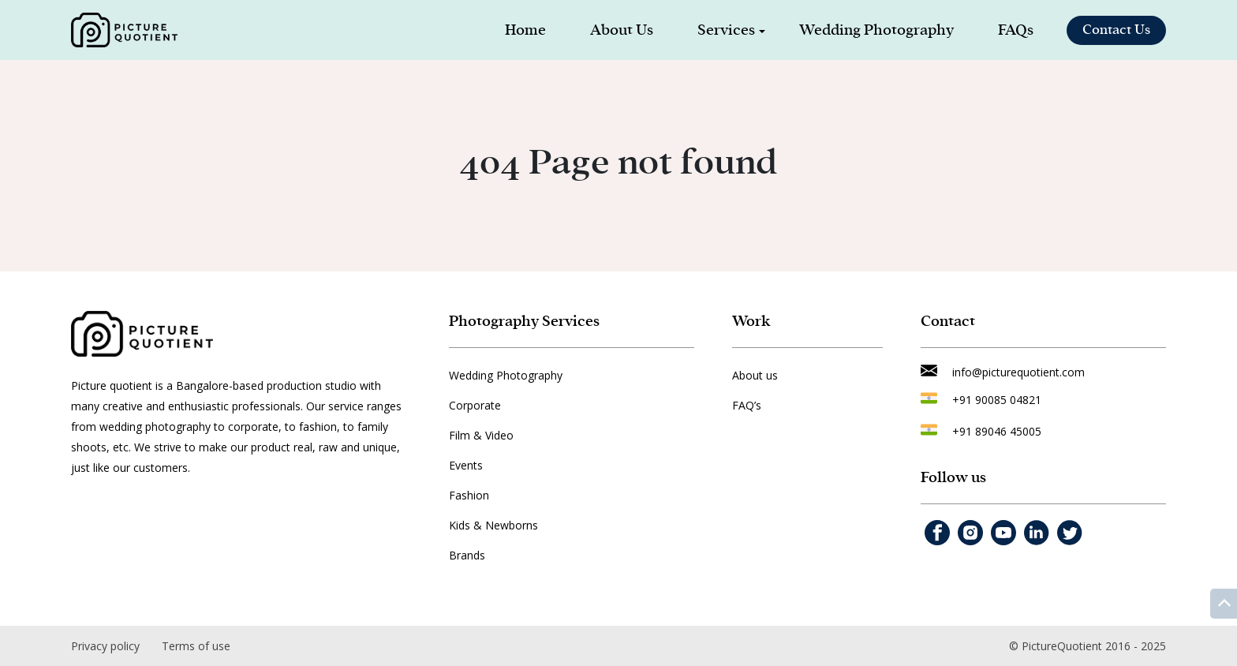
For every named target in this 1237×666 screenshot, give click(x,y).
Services (726, 30)
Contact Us (1116, 30)
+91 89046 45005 (996, 431)
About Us (621, 30)
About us (755, 375)
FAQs (1015, 30)
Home (525, 30)
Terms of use (196, 645)
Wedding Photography (876, 30)
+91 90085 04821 (996, 399)
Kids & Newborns (493, 525)
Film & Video (481, 435)
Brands (467, 555)
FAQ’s (746, 405)
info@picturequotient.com (1018, 372)
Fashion (469, 495)
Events (466, 465)
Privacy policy (105, 645)
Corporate (475, 405)
